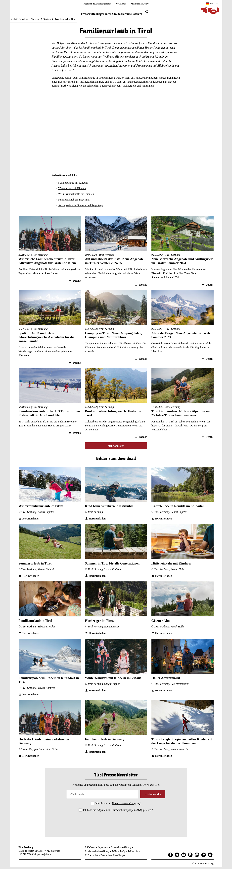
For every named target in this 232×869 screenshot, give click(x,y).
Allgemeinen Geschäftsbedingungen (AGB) (119, 812)
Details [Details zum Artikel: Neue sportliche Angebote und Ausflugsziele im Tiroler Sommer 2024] (209, 286)
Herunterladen (30, 520)
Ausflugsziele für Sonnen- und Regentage (80, 207)
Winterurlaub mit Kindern (72, 190)
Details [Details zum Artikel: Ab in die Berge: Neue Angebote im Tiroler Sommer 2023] (209, 360)
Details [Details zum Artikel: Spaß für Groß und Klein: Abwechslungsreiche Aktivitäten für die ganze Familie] (76, 364)
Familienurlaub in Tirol (35, 623)
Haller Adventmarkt (165, 680)
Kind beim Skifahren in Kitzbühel (109, 508)
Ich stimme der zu (118, 805)
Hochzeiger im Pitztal (100, 623)
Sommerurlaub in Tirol (35, 565)
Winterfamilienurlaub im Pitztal (41, 508)
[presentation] (116, 823)
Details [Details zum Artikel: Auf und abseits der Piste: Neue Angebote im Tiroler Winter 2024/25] (143, 286)
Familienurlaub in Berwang (104, 741)
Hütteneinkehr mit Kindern (171, 565)
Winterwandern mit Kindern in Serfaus (113, 680)
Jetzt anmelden (153, 796)
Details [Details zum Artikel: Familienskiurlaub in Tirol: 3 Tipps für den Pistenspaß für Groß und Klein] (76, 435)
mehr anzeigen (116, 448)
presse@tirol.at (45, 856)
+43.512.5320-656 (27, 856)
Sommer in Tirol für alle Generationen (112, 565)
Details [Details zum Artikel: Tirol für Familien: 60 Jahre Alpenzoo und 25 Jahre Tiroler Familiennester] (209, 439)
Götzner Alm (160, 623)
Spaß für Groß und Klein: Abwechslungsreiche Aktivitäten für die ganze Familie (47, 339)
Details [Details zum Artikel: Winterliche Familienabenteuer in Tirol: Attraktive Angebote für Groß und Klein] (76, 282)
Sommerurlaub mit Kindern (73, 185)
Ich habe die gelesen (118, 812)
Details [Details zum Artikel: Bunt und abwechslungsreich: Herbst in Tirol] (143, 439)
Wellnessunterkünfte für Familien (76, 196)
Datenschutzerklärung (124, 805)
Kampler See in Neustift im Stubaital (177, 508)
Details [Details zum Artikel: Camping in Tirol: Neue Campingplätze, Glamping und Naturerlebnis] (143, 360)
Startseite (35, 19)
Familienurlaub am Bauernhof (74, 202)
